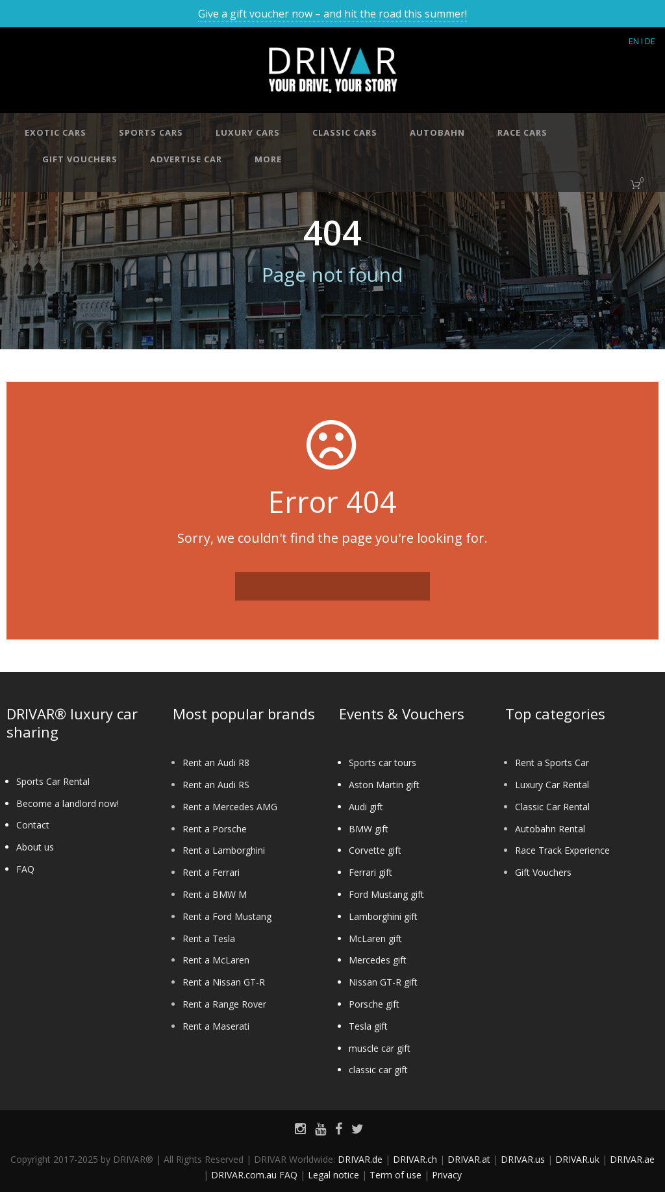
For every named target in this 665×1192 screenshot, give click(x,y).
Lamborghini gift (383, 916)
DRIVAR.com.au (244, 1175)
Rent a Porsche (214, 829)
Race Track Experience (562, 850)
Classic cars (344, 132)
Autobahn (437, 132)
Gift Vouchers (543, 872)
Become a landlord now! (67, 803)
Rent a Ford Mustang (226, 916)
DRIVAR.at (468, 1159)
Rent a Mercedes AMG (229, 807)
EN (634, 41)
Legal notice (333, 1175)
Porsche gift (374, 1004)
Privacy (447, 1175)
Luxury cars (248, 132)
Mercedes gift (378, 960)
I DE (648, 41)
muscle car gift (379, 1048)
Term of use (395, 1175)
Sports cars (151, 132)
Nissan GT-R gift (383, 982)
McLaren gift (375, 938)
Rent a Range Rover (224, 1004)
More (268, 159)
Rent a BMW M (214, 894)
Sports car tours (382, 762)
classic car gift (378, 1069)
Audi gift (366, 807)
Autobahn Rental (550, 829)
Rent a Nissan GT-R (223, 982)
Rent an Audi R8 (215, 762)
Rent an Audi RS (215, 784)
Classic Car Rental (552, 807)
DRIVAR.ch (415, 1159)
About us (35, 847)
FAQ (25, 869)
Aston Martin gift (384, 784)
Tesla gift (368, 1026)
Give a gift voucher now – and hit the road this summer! (332, 13)
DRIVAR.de (360, 1159)
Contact (32, 825)
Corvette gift (375, 850)
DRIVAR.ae (632, 1159)
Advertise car (186, 159)
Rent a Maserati (215, 1026)
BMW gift (368, 829)
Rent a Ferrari (211, 872)
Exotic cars (55, 132)
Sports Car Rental (53, 781)
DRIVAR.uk (577, 1159)
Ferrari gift (370, 872)
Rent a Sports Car (552, 762)
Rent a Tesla (208, 938)
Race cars (522, 132)
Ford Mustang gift (386, 894)
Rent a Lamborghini (223, 850)
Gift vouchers (80, 159)
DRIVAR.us (523, 1159)
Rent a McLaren (215, 960)
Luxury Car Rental (552, 784)
